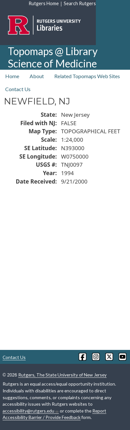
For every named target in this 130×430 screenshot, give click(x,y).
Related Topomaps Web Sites (87, 76)
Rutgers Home (44, 3)
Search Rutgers (80, 3)
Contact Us (18, 89)
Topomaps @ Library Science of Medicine (53, 57)
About (37, 76)
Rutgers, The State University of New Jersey (62, 374)
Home (12, 76)
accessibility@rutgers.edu (31, 411)
